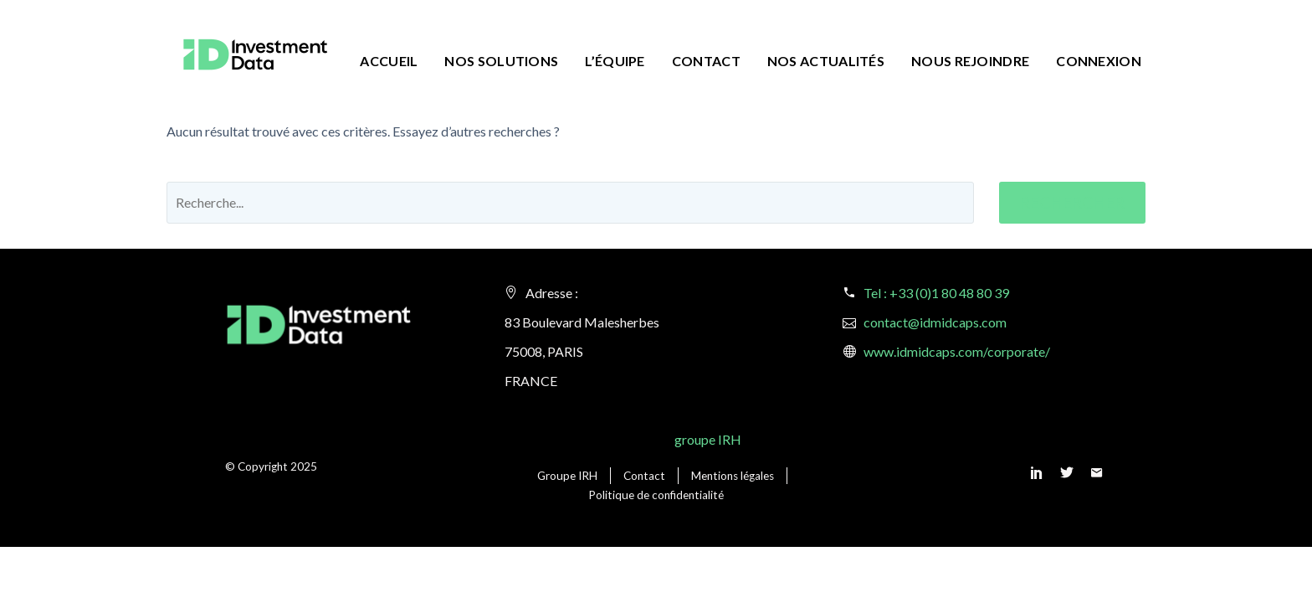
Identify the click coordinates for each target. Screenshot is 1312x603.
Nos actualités (825, 61)
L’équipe (614, 61)
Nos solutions (501, 61)
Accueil (389, 61)
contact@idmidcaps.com (935, 322)
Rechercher (1072, 202)
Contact (706, 61)
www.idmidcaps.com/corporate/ (957, 351)
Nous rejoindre (970, 61)
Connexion (1098, 61)
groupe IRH (707, 439)
